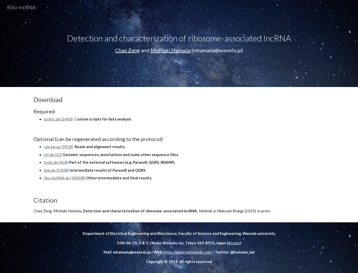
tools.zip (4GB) (56, 162)
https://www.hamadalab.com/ (188, 252)
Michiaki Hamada (170, 50)
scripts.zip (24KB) (58, 119)
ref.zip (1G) (53, 154)
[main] (179, 43)
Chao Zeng (127, 50)
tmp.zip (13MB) (56, 170)
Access (234, 243)
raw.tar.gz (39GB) (58, 147)
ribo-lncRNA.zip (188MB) (64, 178)
